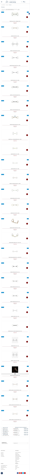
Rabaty (16, 460)
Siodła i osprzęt (17, 467)
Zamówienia (2, 455)
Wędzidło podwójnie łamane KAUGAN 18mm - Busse (15, 404)
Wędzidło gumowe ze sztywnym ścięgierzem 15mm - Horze (15, 331)
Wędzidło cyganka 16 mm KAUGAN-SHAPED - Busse (15, 419)
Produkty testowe (17, 458)
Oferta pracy (16, 453)
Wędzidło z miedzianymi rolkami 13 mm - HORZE (15, 183)
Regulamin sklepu (17, 454)
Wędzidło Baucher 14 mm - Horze (15, 345)
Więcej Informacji (3, 469)
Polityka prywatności (17, 455)
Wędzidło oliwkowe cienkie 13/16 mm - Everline (15, 65)
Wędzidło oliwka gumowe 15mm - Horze (15, 272)
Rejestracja (2, 453)
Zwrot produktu (17, 457)
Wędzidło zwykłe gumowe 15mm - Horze (15, 286)
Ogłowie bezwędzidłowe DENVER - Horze (15, 375)
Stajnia (16, 468)
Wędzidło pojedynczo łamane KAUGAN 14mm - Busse (15, 390)
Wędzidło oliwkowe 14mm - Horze (15, 316)
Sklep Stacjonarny (17, 461)
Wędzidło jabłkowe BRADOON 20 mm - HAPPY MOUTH (15, 257)
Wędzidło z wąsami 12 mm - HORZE (15, 360)
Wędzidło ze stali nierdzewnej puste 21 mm (15, 109)
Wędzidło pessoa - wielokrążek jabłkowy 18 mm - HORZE (15, 139)
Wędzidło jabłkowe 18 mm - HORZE (15, 168)
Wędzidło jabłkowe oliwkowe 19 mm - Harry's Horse (15, 242)
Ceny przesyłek (17, 459)
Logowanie (2, 452)
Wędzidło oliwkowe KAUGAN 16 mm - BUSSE (15, 124)
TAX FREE (16, 462)
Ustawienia (2, 454)
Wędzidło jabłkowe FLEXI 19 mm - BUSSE (15, 198)
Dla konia (16, 466)
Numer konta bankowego (18, 456)
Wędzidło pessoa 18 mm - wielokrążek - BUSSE (15, 21)
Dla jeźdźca (16, 465)
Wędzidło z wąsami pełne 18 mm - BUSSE (15, 50)
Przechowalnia (2, 456)
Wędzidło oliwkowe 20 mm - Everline (15, 80)
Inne (15, 469)
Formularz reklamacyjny (18, 452)
